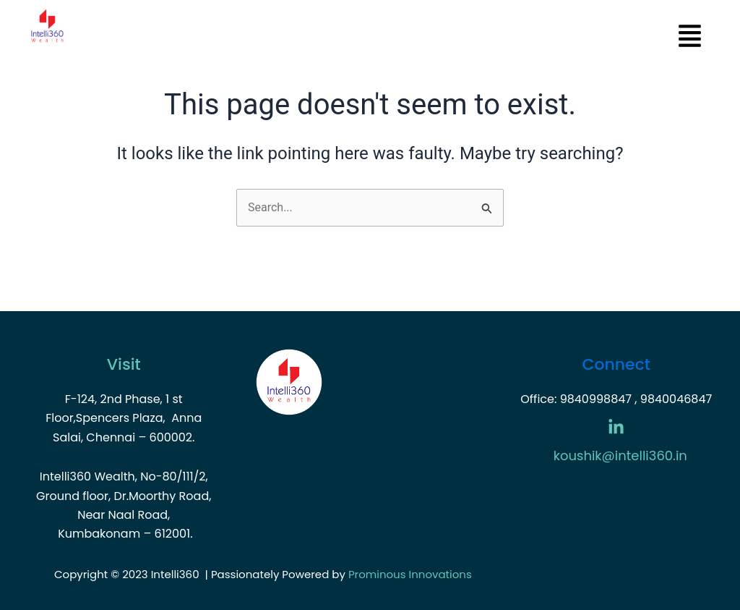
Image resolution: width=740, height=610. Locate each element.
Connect (616, 364)
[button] (400, 38)
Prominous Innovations (410, 574)
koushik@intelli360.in (620, 455)
